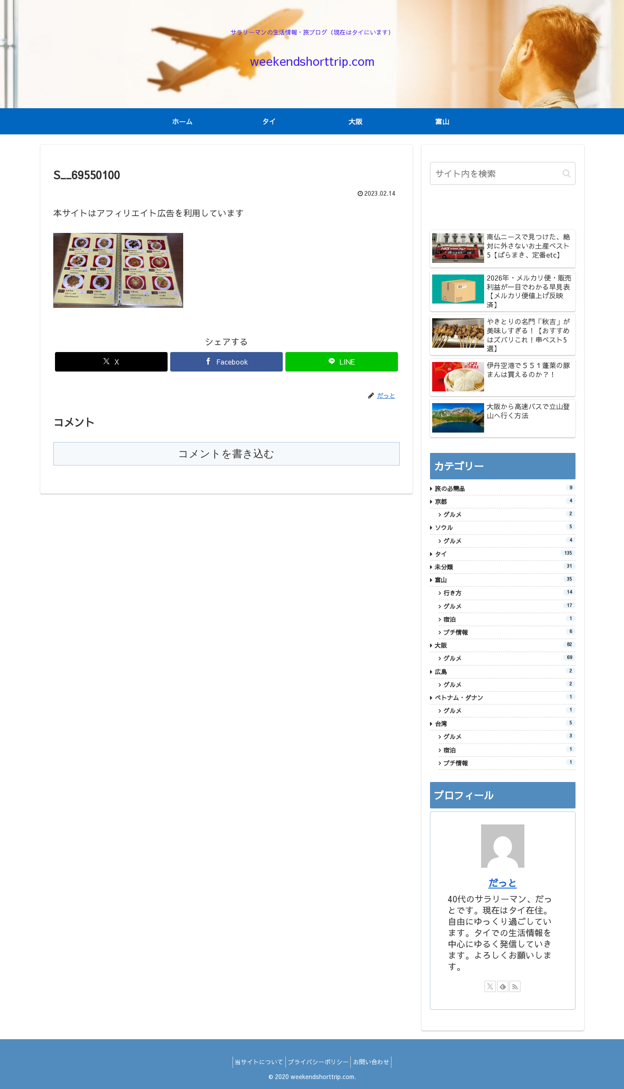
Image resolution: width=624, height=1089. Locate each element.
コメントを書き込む (226, 453)
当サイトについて (254, 1061)
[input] (503, 173)
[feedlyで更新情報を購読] (502, 986)
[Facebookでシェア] (226, 362)
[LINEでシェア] (341, 362)
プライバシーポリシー (318, 1061)
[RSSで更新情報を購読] (515, 986)
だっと (502, 882)
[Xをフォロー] (490, 986)
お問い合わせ (376, 1061)
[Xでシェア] (111, 362)
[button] (566, 173)
